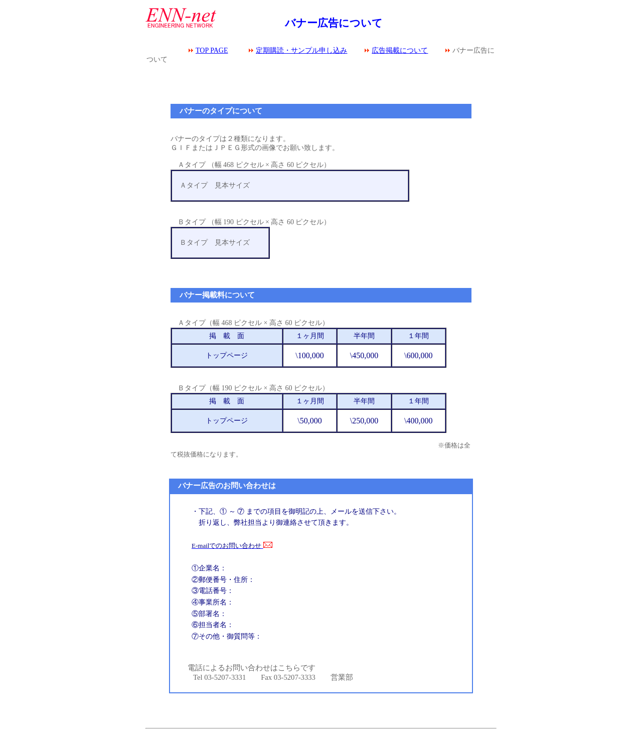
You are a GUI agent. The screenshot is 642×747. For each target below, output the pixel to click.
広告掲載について (400, 50)
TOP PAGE (212, 50)
